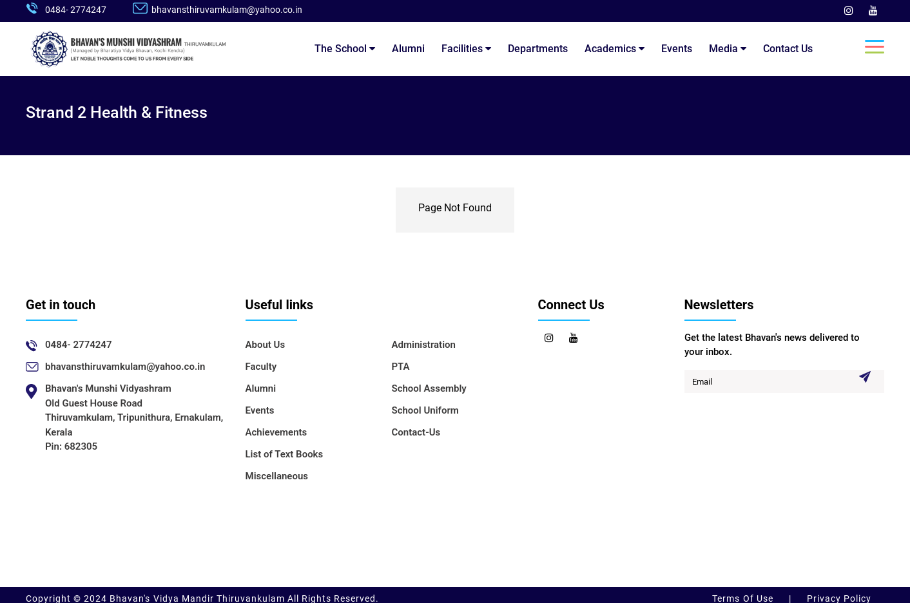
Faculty (261, 366)
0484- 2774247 (75, 10)
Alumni (408, 49)
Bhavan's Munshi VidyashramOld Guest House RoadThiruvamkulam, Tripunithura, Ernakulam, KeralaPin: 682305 (134, 418)
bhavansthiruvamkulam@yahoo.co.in (226, 10)
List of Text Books (285, 454)
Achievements (276, 432)
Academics (614, 49)
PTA (401, 366)
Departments (538, 49)
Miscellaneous (277, 476)
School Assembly (429, 388)
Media (727, 49)
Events (676, 49)
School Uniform (425, 410)
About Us (266, 344)
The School (345, 49)
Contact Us (788, 49)
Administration (424, 344)
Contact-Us (416, 432)
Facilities (466, 49)
